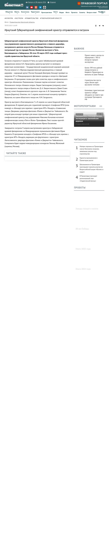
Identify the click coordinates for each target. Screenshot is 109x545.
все (102, 106)
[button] (102, 12)
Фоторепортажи (85, 106)
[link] (9, 12)
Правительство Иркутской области (22, 22)
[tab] (10, 18)
